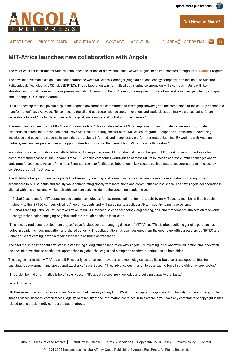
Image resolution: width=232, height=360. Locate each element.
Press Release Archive (49, 342)
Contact (115, 41)
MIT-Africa (202, 71)
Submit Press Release (85, 342)
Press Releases (53, 41)
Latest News (20, 41)
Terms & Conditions (119, 342)
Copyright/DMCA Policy (154, 342)
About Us (140, 41)
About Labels (86, 41)
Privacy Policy (185, 342)
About (25, 342)
